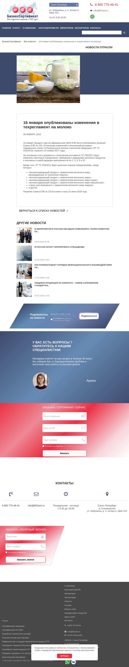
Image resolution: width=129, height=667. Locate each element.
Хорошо (64, 656)
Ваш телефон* (14, 546)
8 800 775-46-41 (11, 505)
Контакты (95, 28)
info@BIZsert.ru (99, 10)
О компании (30, 28)
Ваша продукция (52, 416)
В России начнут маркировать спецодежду (60, 247)
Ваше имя (12, 536)
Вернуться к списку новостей (42, 210)
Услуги (16, 28)
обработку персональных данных (62, 319)
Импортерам (66, 28)
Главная (6, 28)
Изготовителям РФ (49, 28)
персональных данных (72, 446)
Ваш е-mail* (49, 428)
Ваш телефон (50, 440)
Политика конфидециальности (42, 661)
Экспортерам (82, 28)
